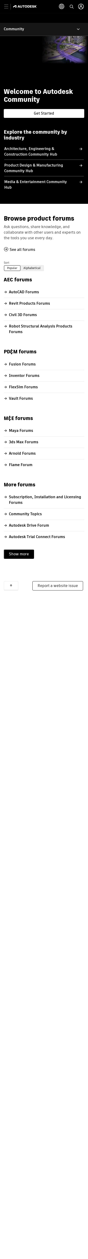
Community (14, 29)
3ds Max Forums (23, 442)
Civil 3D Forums (23, 314)
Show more (19, 554)
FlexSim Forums (23, 387)
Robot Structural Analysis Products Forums (40, 329)
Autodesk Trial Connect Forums (37, 536)
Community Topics (25, 514)
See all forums (22, 249)
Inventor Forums (24, 375)
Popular (12, 268)
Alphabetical (32, 268)
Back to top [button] (11, 585)
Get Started (44, 113)
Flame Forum (20, 464)
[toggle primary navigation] (8, 7)
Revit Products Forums (29, 303)
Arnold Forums (22, 453)
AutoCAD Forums (24, 292)
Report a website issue (58, 585)
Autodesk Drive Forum (29, 525)
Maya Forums (21, 430)
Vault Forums (21, 398)
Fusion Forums (22, 364)
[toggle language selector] (71, 6)
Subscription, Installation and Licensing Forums (45, 499)
